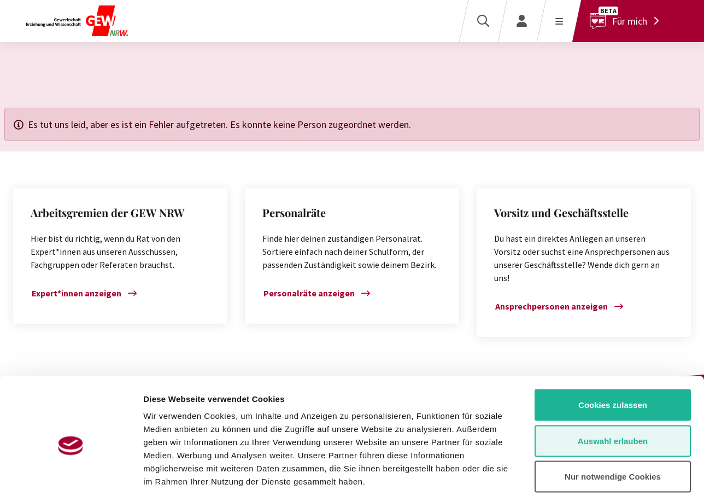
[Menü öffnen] (559, 21)
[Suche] (483, 21)
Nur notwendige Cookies (613, 430)
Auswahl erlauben (613, 394)
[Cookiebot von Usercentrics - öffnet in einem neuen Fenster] (71, 480)
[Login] (521, 21)
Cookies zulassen (612, 358)
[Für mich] (627, 21)
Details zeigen (581, 480)
